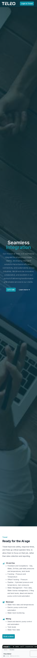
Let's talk (11, 290)
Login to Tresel (27, 4)
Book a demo (9, 636)
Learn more (24, 290)
